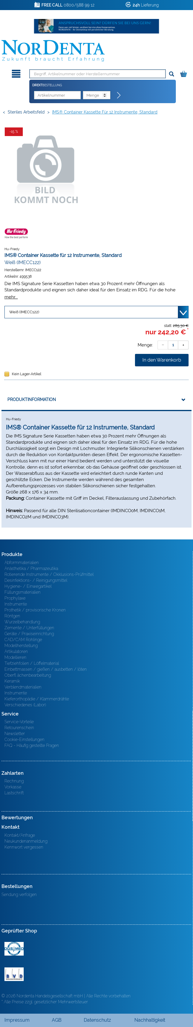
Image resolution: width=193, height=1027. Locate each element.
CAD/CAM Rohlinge (23, 639)
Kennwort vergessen (23, 847)
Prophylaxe (14, 598)
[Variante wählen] (96, 312)
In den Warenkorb (161, 360)
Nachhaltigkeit (149, 1020)
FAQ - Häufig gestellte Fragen (31, 745)
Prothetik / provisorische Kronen (35, 610)
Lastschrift (14, 792)
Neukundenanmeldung (25, 841)
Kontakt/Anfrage (19, 835)
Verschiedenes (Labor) (25, 704)
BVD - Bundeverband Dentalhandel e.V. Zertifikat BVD (14, 974)
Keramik (12, 681)
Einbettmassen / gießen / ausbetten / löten (45, 669)
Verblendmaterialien (22, 687)
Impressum (17, 1020)
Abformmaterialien (21, 562)
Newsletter (14, 733)
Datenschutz (97, 1020)
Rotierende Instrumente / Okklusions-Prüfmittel (49, 574)
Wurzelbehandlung (22, 621)
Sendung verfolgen (19, 894)
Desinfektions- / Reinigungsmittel (35, 580)
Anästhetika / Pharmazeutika (31, 568)
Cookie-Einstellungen (24, 739)
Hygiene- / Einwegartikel (28, 586)
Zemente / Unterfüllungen (29, 627)
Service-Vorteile (19, 721)
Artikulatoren (16, 651)
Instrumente (15, 604)
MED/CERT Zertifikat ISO (14, 949)
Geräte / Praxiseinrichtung (29, 633)
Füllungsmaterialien (22, 592)
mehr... (11, 296)
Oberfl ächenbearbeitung (27, 675)
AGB (57, 1020)
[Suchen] (171, 74)
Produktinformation (31, 399)
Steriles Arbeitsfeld (26, 112)
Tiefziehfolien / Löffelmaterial (31, 663)
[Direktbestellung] (119, 95)
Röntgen (12, 616)
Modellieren (15, 657)
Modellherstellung (21, 645)
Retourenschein (19, 727)
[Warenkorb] (184, 72)
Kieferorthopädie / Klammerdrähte (36, 699)
